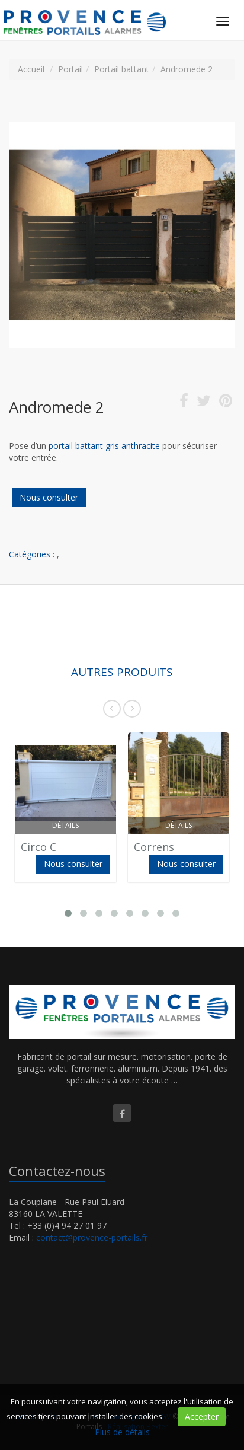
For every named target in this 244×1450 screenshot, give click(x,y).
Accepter (202, 1416)
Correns (154, 847)
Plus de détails (122, 1432)
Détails (65, 825)
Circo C (38, 847)
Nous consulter (49, 497)
